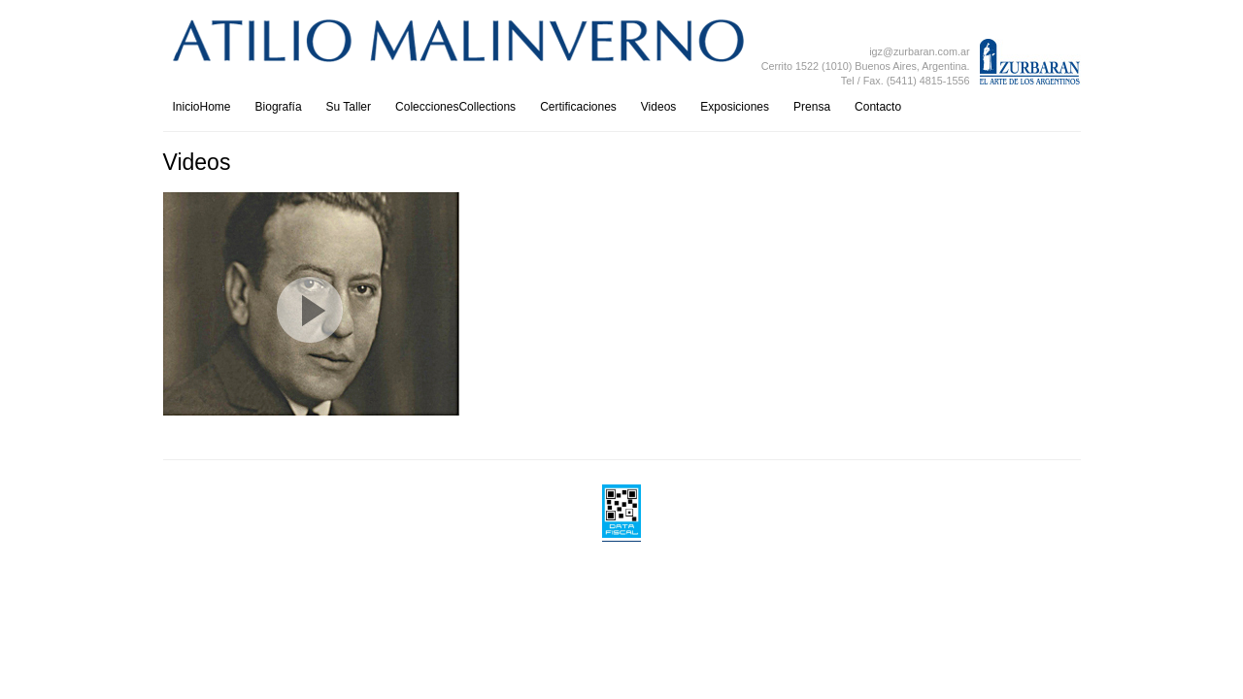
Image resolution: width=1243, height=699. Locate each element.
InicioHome (202, 107)
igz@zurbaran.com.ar (919, 51)
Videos (658, 107)
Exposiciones (734, 107)
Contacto (878, 107)
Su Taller (348, 107)
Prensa (811, 107)
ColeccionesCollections (455, 107)
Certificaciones (578, 107)
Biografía (278, 107)
